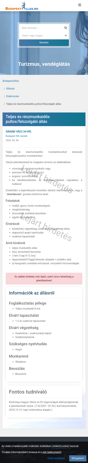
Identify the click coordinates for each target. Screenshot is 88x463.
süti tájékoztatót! (51, 452)
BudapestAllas (11, 80)
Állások (10, 88)
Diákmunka (12, 96)
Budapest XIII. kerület (16, 136)
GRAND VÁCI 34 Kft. (19, 131)
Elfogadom (78, 458)
